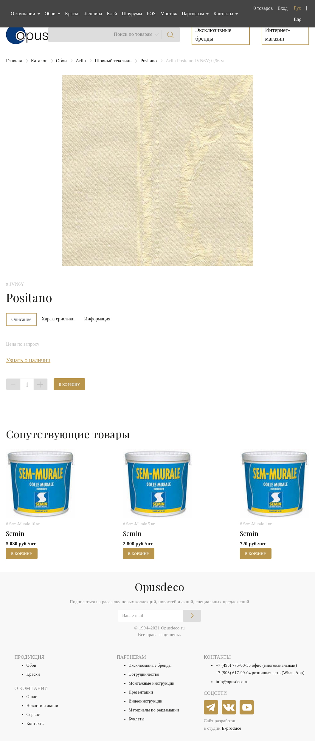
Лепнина (93, 13)
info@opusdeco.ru (232, 682)
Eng (298, 19)
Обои (61, 60)
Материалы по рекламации (154, 710)
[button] (262, 8)
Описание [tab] (21, 319)
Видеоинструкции (146, 701)
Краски (72, 13)
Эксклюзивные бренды (213, 34)
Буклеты (137, 719)
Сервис (33, 714)
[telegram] (211, 707)
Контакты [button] (223, 13)
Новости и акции (42, 705)
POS (151, 13)
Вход (282, 8)
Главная (14, 60)
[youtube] (247, 707)
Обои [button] (51, 13)
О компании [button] (23, 13)
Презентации (141, 692)
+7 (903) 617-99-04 (233, 673)
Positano (148, 60)
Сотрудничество (144, 674)
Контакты (36, 723)
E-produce (231, 728)
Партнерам (193, 13)
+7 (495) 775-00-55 (233, 665)
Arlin (81, 60)
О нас (32, 696)
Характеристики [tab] (58, 318)
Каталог (39, 60)
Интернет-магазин (277, 34)
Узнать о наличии (28, 360)
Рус (297, 7)
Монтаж (168, 13)
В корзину (69, 384)
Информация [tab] (97, 318)
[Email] (159, 616)
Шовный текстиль (113, 60)
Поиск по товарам (133, 34)
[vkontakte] (229, 707)
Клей (112, 13)
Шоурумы (132, 13)
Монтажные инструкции (152, 683)
